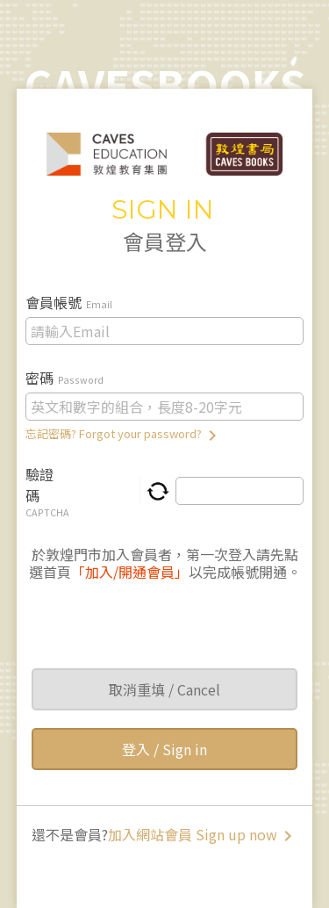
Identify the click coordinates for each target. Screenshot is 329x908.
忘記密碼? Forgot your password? (124, 433)
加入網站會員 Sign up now (203, 834)
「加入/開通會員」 (130, 571)
